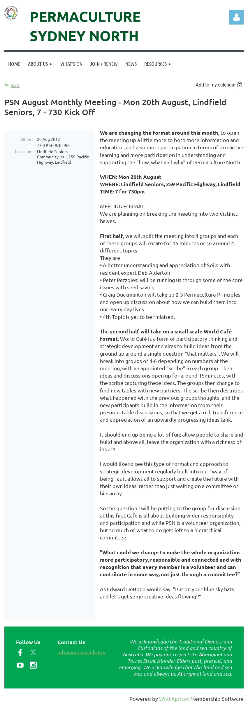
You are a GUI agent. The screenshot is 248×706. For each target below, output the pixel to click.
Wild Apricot (174, 698)
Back (15, 85)
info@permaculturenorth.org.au (95, 652)
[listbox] (220, 85)
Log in (236, 17)
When (25, 139)
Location (23, 151)
